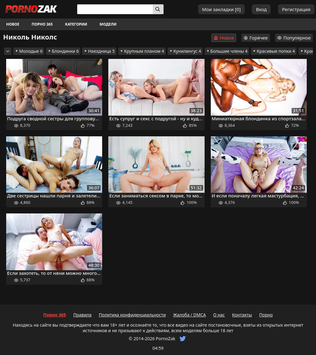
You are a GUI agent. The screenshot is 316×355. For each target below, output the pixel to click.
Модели (108, 24)
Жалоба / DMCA (189, 315)
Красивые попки (273, 51)
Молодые (29, 51)
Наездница (99, 51)
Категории (76, 24)
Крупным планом (142, 51)
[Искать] (158, 9)
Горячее (255, 38)
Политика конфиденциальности (132, 315)
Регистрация (296, 9)
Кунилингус (185, 51)
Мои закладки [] (221, 9)
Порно (266, 315)
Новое (12, 24)
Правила (82, 315)
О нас (219, 315)
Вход (261, 9)
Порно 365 (42, 24)
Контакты (242, 315)
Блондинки (63, 51)
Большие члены (226, 51)
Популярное (294, 38)
